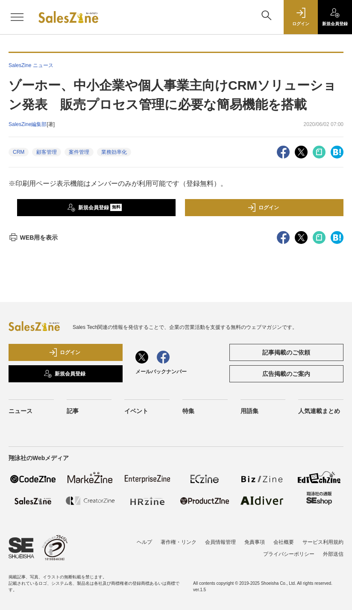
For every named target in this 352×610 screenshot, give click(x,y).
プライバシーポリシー (288, 554)
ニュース (20, 411)
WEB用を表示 (33, 237)
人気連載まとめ (319, 411)
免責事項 (254, 542)
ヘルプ (144, 542)
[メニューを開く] (17, 17)
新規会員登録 (94, 207)
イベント (136, 411)
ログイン (263, 207)
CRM (18, 152)
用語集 (249, 411)
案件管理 (79, 152)
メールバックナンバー (161, 372)
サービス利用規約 (322, 542)
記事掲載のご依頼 (286, 352)
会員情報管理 (220, 542)
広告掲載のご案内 (286, 373)
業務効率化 (114, 152)
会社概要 (283, 542)
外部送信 (333, 554)
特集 (188, 411)
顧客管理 (46, 152)
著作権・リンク (179, 542)
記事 (73, 411)
